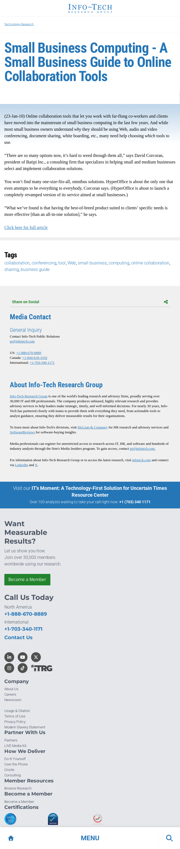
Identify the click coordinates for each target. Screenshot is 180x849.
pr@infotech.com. (142, 448)
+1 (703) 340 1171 (135, 502)
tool (62, 263)
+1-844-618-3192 (34, 358)
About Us (11, 689)
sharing (11, 269)
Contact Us (18, 637)
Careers (10, 694)
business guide (35, 269)
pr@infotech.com (22, 341)
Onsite (9, 770)
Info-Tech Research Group (28, 396)
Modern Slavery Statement (24, 727)
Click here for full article (26, 227)
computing (119, 263)
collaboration (17, 263)
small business (92, 263)
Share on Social (90, 302)
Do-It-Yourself (15, 759)
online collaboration (150, 263)
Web (72, 263)
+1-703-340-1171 (42, 363)
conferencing (44, 263)
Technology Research (19, 24)
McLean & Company (93, 427)
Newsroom (13, 700)
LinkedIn (21, 465)
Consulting (12, 775)
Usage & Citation (17, 711)
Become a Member (27, 579)
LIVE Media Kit (15, 746)
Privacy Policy (15, 722)
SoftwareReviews (22, 432)
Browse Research (18, 788)
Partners (10, 740)
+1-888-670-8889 (28, 353)
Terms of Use (14, 716)
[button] (90, 838)
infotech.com (141, 460)
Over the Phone (16, 764)
